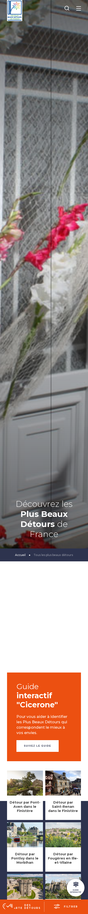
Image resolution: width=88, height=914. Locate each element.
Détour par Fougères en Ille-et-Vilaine (63, 858)
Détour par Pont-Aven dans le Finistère (25, 806)
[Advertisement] (44, 629)
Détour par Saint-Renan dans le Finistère (63, 806)
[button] (9, 906)
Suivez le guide (37, 746)
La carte (26, 907)
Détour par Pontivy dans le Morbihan (24, 858)
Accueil (20, 555)
